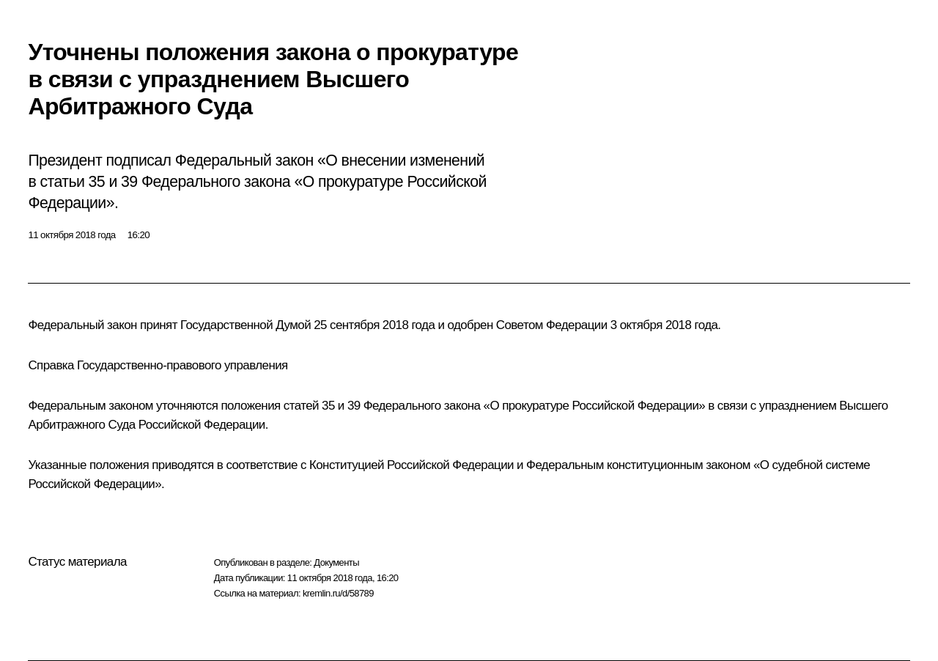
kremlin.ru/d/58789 (338, 593)
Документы (336, 562)
